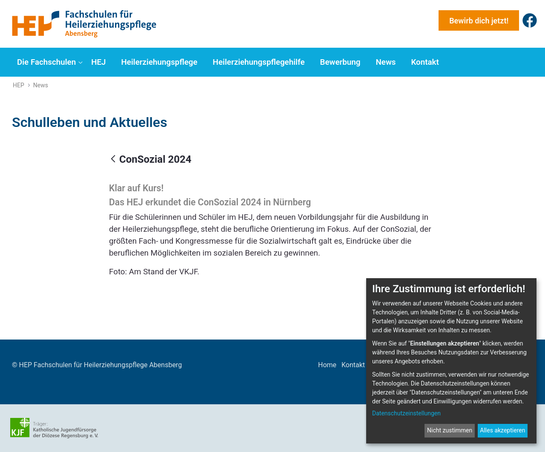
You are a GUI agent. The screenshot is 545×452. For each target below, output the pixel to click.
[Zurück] (113, 159)
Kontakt (353, 365)
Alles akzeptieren (502, 430)
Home (327, 365)
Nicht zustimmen (449, 430)
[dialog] (451, 360)
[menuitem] (49, 62)
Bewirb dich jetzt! (478, 20)
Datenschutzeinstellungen (406, 413)
